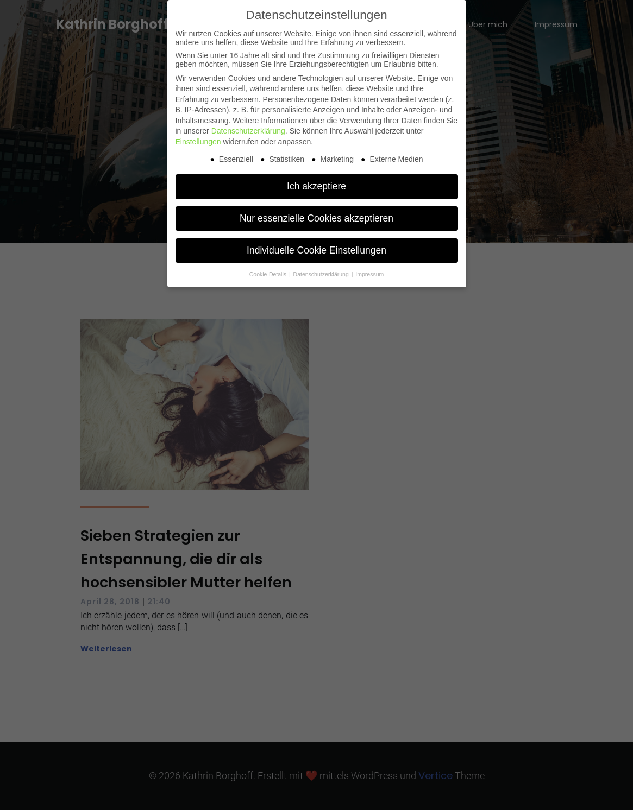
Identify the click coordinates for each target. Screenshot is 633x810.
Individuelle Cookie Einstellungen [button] (316, 250)
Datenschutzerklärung (248, 130)
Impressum (369, 274)
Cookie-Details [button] (268, 274)
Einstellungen (198, 141)
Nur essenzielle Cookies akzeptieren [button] (316, 218)
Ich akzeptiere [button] (316, 186)
